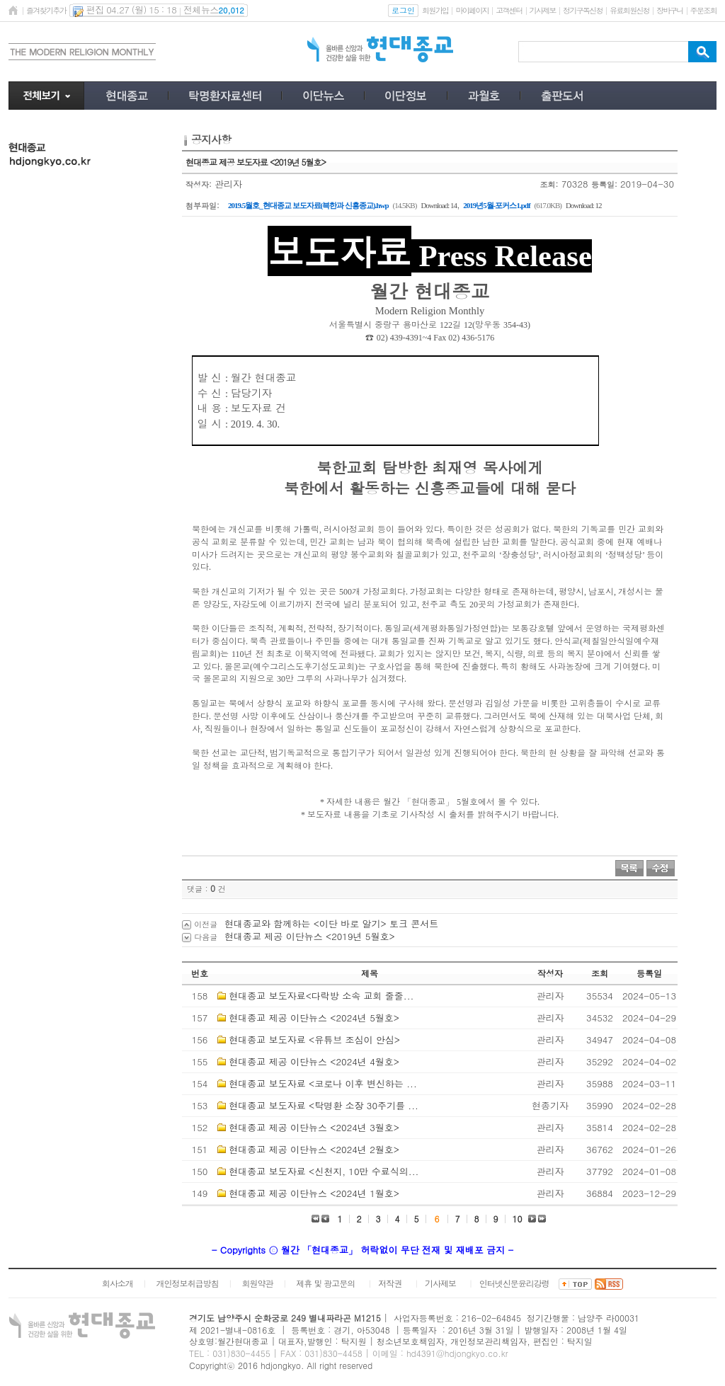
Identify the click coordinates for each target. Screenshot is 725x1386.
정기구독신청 (583, 10)
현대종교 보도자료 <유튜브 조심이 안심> (314, 1039)
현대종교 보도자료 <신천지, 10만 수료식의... (323, 1171)
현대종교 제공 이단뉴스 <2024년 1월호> (314, 1193)
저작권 (389, 1283)
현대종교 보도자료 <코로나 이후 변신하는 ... (322, 1083)
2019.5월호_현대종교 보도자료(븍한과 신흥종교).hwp (308, 205)
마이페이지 (472, 10)
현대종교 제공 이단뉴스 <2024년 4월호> (314, 1061)
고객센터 (509, 10)
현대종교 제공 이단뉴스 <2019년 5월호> (309, 936)
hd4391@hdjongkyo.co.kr (457, 1353)
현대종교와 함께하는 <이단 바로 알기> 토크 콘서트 (331, 923)
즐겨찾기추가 (46, 10)
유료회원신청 (629, 10)
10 (518, 1219)
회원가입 (435, 10)
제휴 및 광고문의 (325, 1283)
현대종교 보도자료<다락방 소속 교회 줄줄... (321, 995)
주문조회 (703, 10)
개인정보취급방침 (187, 1283)
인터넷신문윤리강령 (514, 1283)
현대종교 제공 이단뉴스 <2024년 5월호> (314, 1017)
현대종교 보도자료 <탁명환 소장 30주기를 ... (323, 1105)
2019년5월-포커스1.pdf (496, 205)
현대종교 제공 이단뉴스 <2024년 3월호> (314, 1127)
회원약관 (257, 1283)
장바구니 (669, 10)
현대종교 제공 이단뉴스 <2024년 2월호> (314, 1149)
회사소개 (117, 1283)
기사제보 (543, 10)
